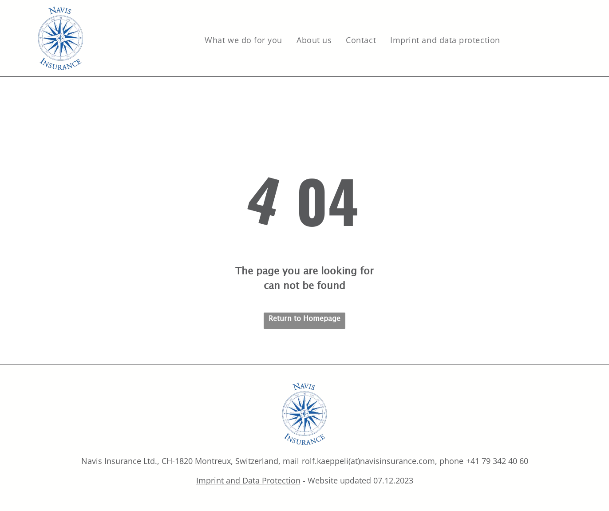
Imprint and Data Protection (248, 480)
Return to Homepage (304, 317)
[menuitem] (244, 40)
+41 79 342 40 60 (497, 461)
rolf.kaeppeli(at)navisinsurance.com (368, 461)
